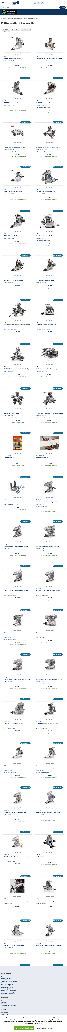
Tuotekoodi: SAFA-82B (9, 238)
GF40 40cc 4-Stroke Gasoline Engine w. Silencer (48, 812)
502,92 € (17, 108)
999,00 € (49, 906)
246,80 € (17, 642)
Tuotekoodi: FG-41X (8, 947)
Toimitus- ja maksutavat (7, 984)
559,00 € (17, 285)
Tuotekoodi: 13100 (40, 548)
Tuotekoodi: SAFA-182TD (9, 149)
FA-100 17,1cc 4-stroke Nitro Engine (12, 58)
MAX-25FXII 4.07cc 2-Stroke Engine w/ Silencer (16, 546)
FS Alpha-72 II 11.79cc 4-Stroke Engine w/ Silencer (48, 768)
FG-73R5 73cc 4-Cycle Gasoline (11, 413)
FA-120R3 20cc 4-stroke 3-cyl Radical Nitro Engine (49, 58)
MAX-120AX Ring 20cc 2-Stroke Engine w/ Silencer (49, 679)
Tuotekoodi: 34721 (40, 770)
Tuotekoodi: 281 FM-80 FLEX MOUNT (44, 859)
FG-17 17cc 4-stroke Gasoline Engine (45, 280)
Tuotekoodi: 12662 (8, 548)
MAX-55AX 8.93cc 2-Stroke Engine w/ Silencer (48, 590)
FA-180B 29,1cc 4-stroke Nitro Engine (45, 102)
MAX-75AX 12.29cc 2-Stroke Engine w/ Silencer (48, 635)
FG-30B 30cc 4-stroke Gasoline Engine (46, 324)
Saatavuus (15, 29)
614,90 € (49, 110)
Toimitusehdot (5, 976)
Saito (5, 56)
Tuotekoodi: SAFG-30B (41, 327)
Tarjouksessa (4, 1001)
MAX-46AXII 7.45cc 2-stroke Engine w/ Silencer (16, 590)
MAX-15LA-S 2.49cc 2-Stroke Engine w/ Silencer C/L (49, 502)
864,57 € (17, 951)
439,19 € (17, 65)
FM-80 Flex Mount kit (41, 856)
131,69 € (17, 597)
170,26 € (17, 553)
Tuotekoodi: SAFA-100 (9, 60)
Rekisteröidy (4, 1014)
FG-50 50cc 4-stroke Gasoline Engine (45, 901)
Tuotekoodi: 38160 (8, 814)
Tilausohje (4, 983)
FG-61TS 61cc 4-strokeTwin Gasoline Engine (47, 369)
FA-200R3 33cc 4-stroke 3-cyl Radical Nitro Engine (49, 147)
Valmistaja (5, 29)
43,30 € (50, 862)
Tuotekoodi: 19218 (8, 726)
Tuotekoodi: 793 (39, 460)
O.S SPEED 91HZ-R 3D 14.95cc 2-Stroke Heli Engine (16, 901)
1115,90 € (49, 154)
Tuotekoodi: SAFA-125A (9, 105)
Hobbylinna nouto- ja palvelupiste (10, 981)
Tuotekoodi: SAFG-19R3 (9, 327)
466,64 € (17, 906)
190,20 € (49, 553)
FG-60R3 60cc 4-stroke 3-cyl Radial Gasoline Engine (17, 369)
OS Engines (38, 499)
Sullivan (38, 854)
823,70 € (17, 154)
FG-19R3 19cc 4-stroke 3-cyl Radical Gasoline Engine (17, 324)
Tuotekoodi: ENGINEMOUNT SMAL (11, 504)
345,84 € (49, 731)
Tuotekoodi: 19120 (8, 681)
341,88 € (17, 197)
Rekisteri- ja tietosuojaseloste (9, 990)
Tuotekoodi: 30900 (40, 726)
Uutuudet (3, 1002)
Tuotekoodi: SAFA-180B (41, 105)
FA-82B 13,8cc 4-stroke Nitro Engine (13, 236)
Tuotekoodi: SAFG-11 (41, 238)
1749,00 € (49, 420)
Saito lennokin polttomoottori (10, 63)
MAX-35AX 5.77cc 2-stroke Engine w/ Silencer (47, 546)
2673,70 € (17, 420)
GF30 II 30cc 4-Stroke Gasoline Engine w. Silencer (48, 945)
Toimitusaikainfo (5, 986)
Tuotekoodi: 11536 (40, 504)
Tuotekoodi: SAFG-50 (41, 903)
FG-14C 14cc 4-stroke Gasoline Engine (13, 280)
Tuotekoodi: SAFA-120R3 (41, 60)
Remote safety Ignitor (42, 457)
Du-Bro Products (7, 455)
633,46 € (49, 951)
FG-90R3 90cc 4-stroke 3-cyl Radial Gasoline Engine (49, 413)
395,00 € (17, 775)
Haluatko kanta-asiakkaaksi (8, 1005)
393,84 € (17, 241)
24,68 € (50, 463)
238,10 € (49, 640)
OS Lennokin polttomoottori (42, 506)
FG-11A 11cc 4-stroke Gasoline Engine (45, 236)
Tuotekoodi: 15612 (40, 593)
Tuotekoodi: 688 (7, 460)
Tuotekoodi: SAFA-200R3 (41, 149)
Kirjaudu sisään (5, 1012)
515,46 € (49, 243)
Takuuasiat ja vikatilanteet (8, 989)
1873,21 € (49, 374)
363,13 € (17, 819)
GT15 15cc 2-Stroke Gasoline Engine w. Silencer (16, 812)
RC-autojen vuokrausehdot (8, 993)
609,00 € (49, 285)
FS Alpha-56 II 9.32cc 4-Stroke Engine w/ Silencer (16, 768)
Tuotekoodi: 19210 (40, 681)
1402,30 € (17, 374)
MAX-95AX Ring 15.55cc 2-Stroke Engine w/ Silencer (17, 679)
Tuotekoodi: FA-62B (40, 194)
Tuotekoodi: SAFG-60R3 (9, 371)
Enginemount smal (8, 502)
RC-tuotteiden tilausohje (7, 992)
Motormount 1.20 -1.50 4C (10, 457)
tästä (40, 1023)
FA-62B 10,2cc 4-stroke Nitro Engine (45, 191)
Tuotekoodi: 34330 (8, 770)
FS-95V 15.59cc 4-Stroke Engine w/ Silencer (47, 723)
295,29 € (49, 686)
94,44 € (50, 509)
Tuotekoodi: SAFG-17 (41, 282)
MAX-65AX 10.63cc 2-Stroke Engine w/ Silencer (16, 635)
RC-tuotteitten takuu (7, 987)
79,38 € (17, 463)
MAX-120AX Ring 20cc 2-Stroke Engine (13, 723)
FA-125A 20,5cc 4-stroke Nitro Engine (13, 102)
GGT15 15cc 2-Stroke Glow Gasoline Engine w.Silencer (17, 856)
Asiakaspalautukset (6, 978)
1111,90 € (17, 331)
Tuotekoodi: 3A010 (40, 947)
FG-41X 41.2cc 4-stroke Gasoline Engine (14, 945)
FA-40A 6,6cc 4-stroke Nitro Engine (13, 191)
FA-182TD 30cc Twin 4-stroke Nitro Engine (14, 147)
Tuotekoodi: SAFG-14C (9, 282)
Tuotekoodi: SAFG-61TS (41, 371)
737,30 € (49, 65)
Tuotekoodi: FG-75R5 (8, 415)
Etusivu (2, 18)
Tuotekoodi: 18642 (8, 903)
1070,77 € (49, 818)
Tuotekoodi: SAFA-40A (9, 194)
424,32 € (49, 775)
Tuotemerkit (4, 1004)
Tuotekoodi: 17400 (40, 637)
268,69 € (17, 731)
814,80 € (49, 331)
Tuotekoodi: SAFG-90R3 (41, 415)
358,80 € (49, 197)
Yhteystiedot (4, 979)
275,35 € (17, 686)
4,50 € (17, 507)
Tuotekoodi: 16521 (8, 637)
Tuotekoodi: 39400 (40, 814)
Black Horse (6, 499)
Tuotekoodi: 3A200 (8, 859)
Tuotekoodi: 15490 (8, 593)
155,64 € (49, 597)
